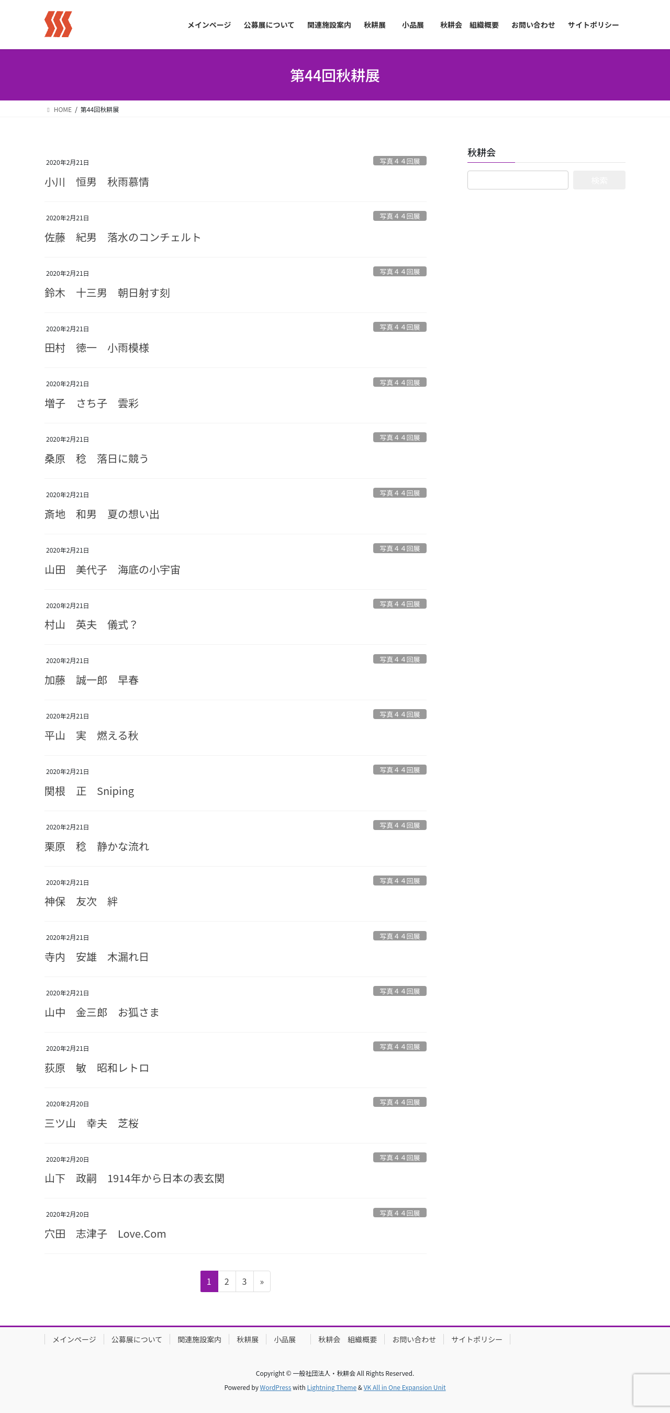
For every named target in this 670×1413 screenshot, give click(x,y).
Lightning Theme (331, 1387)
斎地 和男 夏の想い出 (102, 513)
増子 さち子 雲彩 (91, 402)
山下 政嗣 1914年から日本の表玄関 (134, 1177)
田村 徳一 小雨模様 (96, 347)
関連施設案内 (199, 1339)
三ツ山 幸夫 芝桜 (91, 1122)
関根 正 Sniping (89, 790)
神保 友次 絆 (81, 901)
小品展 (288, 1339)
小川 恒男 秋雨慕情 (96, 181)
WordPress (276, 1387)
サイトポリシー (476, 1339)
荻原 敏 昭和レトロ (96, 1067)
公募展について (137, 1339)
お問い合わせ (414, 1339)
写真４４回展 (399, 161)
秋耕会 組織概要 (347, 1339)
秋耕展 (248, 1339)
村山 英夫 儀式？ (91, 624)
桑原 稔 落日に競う (96, 458)
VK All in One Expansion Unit (405, 1387)
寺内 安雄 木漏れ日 (96, 956)
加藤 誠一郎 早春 (91, 679)
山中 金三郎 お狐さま (102, 1011)
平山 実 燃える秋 (91, 735)
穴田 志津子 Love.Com (105, 1233)
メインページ (74, 1339)
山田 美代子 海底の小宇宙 (112, 569)
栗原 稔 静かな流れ (96, 846)
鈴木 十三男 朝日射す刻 (107, 292)
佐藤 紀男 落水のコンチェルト (123, 236)
